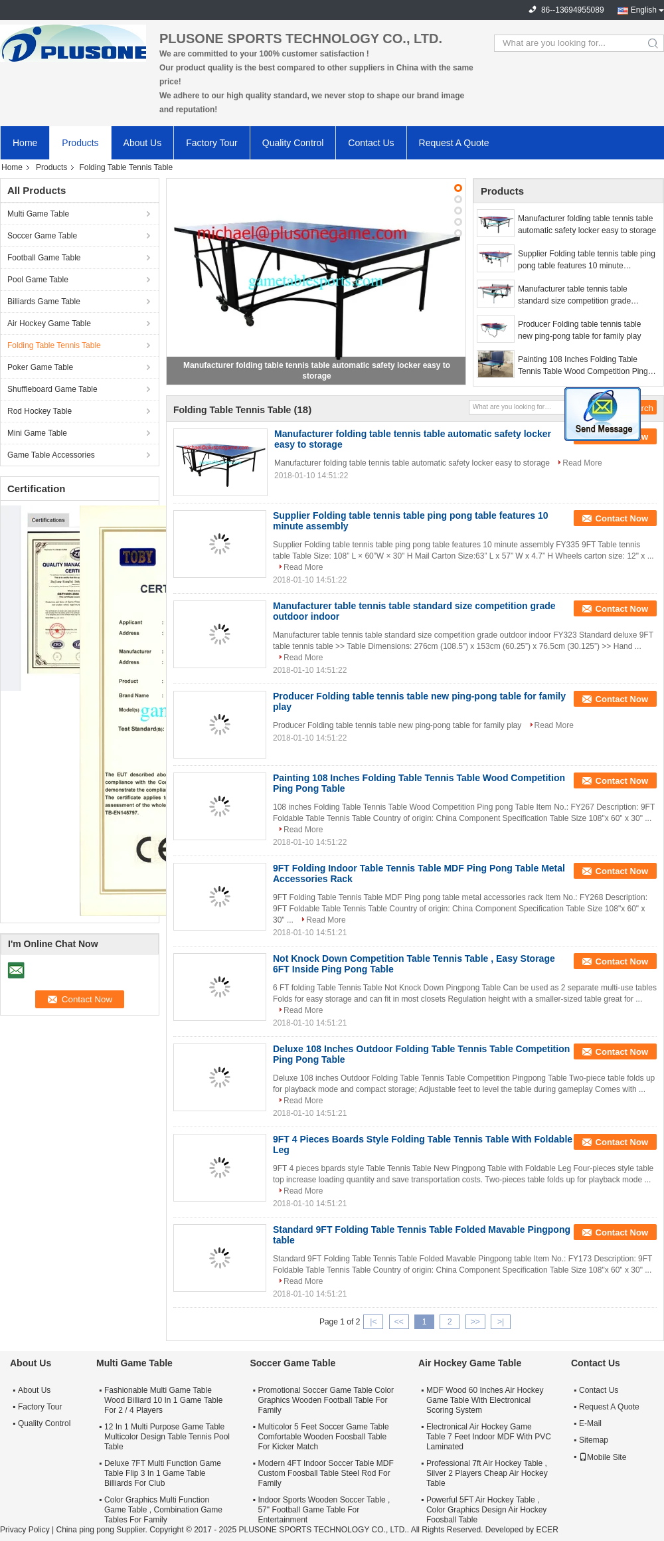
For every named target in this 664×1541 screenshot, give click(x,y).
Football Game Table (44, 257)
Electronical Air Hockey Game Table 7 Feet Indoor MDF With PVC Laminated (488, 1436)
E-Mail (590, 1423)
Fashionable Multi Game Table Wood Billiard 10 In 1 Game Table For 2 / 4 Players (163, 1400)
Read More (582, 463)
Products (80, 142)
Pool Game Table (37, 279)
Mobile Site (602, 1457)
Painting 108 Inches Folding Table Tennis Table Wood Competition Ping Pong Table (583, 366)
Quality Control (293, 142)
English (644, 10)
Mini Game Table (37, 433)
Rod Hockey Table (39, 411)
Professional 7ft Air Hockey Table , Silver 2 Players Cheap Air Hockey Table (487, 1473)
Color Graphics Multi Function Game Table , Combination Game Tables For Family (163, 1509)
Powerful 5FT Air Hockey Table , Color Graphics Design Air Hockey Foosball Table (486, 1509)
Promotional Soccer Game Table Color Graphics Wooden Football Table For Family (326, 1400)
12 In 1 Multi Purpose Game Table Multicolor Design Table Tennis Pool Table (167, 1436)
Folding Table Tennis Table (54, 345)
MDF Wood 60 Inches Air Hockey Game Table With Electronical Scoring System (485, 1400)
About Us (143, 142)
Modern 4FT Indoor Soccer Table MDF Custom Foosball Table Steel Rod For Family (325, 1473)
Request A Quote (454, 142)
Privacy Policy (25, 1529)
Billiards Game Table (43, 301)
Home (25, 142)
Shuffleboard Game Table (52, 389)
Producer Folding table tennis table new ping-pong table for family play (579, 330)
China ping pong (85, 1529)
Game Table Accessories (51, 455)
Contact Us (371, 142)
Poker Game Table (40, 367)
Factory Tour (212, 142)
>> (475, 1321)
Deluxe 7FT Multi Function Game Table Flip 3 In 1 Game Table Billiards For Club (162, 1473)
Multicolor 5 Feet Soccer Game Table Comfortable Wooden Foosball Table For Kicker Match (323, 1436)
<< (399, 1321)
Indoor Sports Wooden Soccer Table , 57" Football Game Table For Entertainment (324, 1509)
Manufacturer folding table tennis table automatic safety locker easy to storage (587, 224)
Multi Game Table (38, 214)
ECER (547, 1529)
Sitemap (593, 1440)
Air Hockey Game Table (49, 323)
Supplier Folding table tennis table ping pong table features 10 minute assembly (586, 260)
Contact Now (622, 518)
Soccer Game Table (42, 235)
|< (373, 1321)
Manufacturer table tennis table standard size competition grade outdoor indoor (574, 295)
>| (500, 1321)
